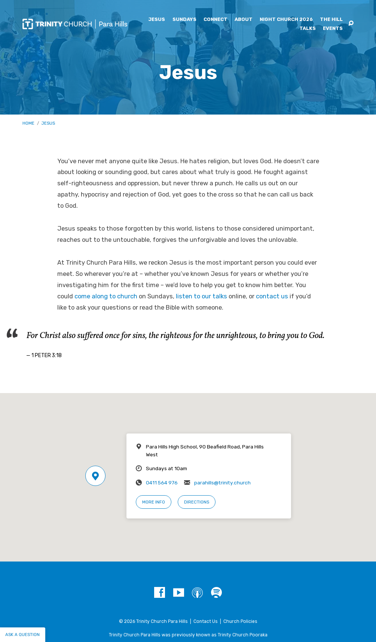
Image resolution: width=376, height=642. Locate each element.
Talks (307, 28)
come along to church (105, 296)
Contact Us (205, 621)
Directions (196, 502)
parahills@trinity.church (222, 483)
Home (28, 123)
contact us (272, 296)
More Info (153, 502)
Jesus (156, 19)
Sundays (184, 19)
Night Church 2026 (286, 19)
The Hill (331, 19)
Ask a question (22, 634)
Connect (215, 19)
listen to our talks (201, 296)
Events (333, 28)
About (244, 19)
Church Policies (240, 621)
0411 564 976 (162, 483)
